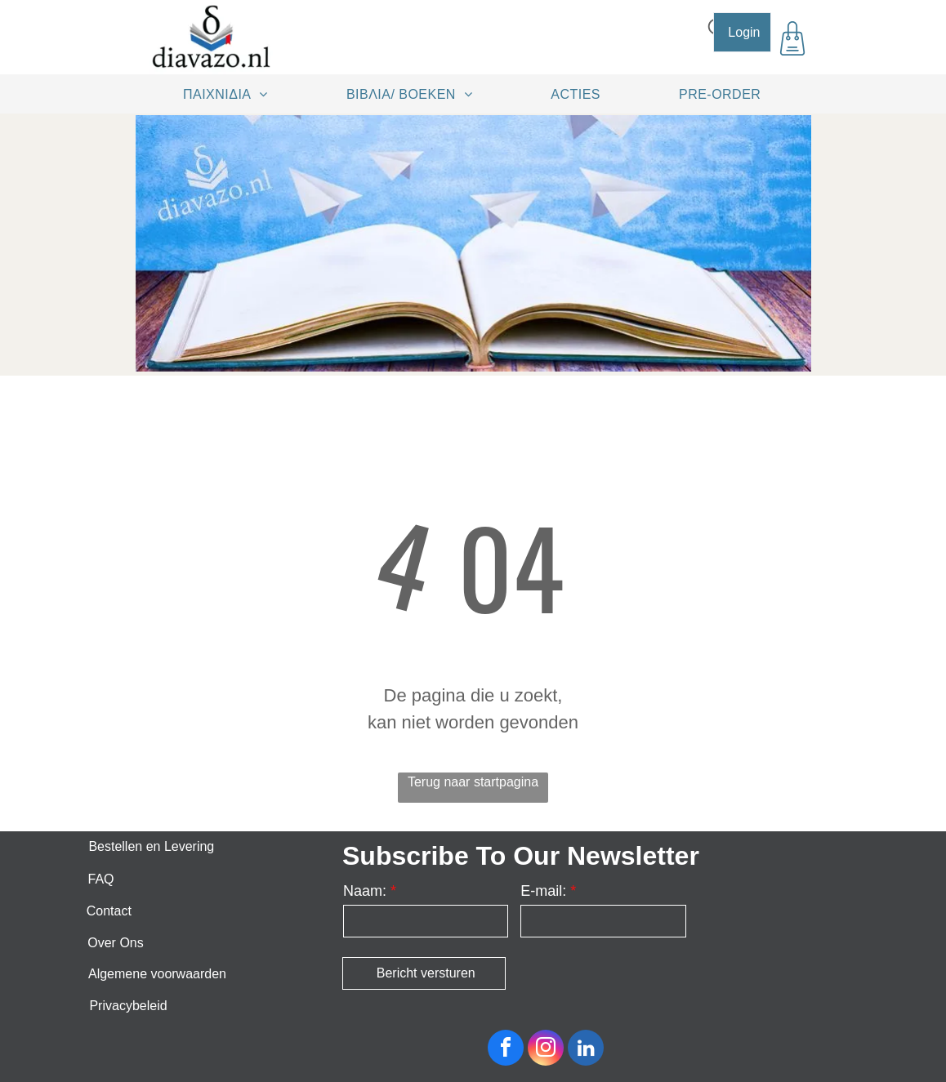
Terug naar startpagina (473, 782)
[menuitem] (231, 94)
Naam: (364, 891)
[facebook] (506, 1050)
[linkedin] (586, 1050)
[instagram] (546, 1050)
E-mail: (543, 891)
